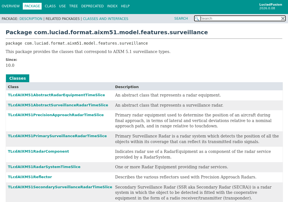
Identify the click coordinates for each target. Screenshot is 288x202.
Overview (11, 6)
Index (112, 6)
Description (30, 19)
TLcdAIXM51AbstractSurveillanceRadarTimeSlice (58, 105)
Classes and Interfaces (105, 19)
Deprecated (92, 6)
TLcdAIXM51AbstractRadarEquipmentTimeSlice (56, 95)
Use (62, 6)
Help (125, 6)
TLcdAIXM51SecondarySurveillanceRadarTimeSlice (60, 187)
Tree (73, 6)
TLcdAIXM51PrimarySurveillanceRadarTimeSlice (57, 136)
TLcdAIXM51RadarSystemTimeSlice (44, 167)
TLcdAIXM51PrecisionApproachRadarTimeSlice (56, 115)
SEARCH (181, 18)
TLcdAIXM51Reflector (30, 177)
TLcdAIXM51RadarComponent (38, 151)
